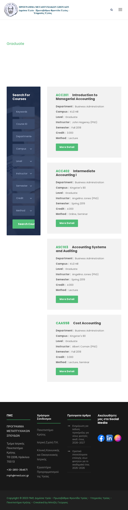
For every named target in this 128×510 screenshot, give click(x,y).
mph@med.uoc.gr (18, 475)
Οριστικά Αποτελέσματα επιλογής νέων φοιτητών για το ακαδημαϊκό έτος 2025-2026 (81, 460)
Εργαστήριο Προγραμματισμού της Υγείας (48, 471)
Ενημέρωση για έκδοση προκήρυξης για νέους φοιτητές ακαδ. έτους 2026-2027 (80, 434)
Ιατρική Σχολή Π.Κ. (47, 442)
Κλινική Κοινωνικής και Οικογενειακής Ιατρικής (48, 454)
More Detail (67, 147)
